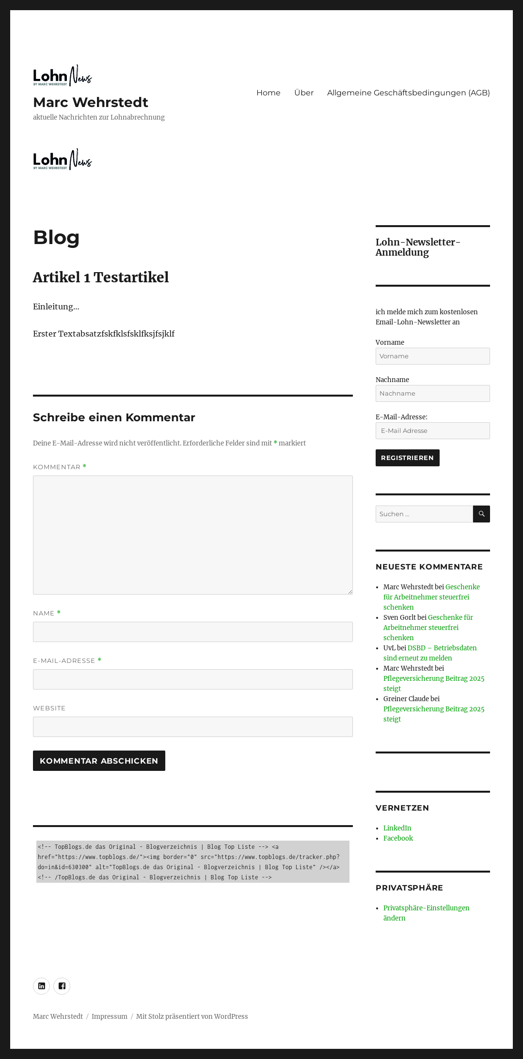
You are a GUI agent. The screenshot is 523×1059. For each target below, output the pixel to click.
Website (49, 708)
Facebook (398, 838)
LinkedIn (397, 828)
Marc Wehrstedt (90, 102)
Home (268, 92)
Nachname (392, 380)
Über (304, 92)
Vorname (390, 342)
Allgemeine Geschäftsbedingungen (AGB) (408, 92)
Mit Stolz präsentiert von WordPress (192, 1017)
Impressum (109, 1017)
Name (47, 613)
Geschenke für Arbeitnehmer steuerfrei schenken (431, 597)
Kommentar (60, 467)
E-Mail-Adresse (67, 661)
